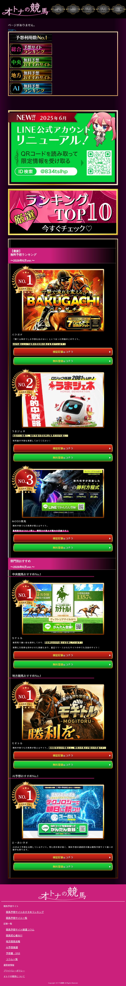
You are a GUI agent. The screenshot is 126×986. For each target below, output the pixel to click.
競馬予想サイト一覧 (16, 918)
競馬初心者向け (14, 935)
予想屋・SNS (13, 953)
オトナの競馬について (14, 976)
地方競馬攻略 (13, 941)
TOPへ (12, 30)
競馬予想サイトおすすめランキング (25, 912)
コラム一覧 (12, 959)
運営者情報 (9, 965)
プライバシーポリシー (14, 971)
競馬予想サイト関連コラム (20, 929)
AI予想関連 (12, 947)
